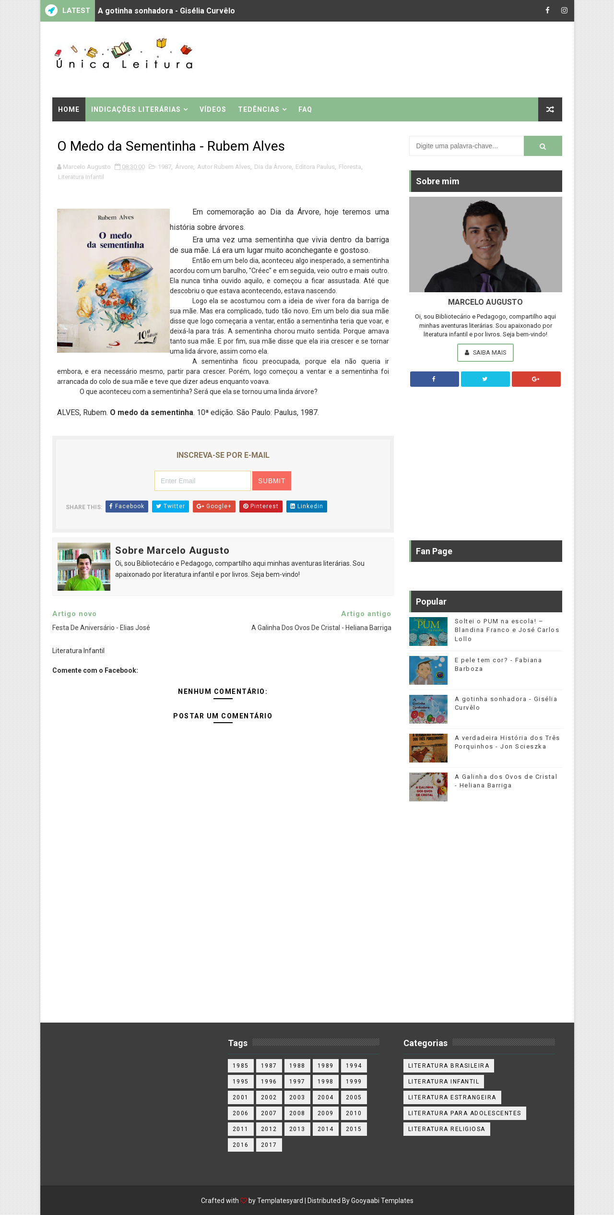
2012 (269, 1129)
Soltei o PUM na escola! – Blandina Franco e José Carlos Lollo (507, 630)
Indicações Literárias (136, 109)
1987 (164, 166)
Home (69, 109)
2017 (269, 1145)
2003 (297, 1097)
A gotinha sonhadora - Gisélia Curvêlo (166, 10)
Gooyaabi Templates (382, 1200)
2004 (326, 1097)
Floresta (350, 166)
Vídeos (213, 109)
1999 (354, 1081)
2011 (241, 1129)
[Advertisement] (386, 58)
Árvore (184, 166)
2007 (269, 1113)
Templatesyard (280, 1200)
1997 (297, 1081)
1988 (297, 1065)
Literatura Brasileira (449, 1065)
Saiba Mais (485, 352)
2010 (354, 1113)
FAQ (305, 109)
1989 (326, 1065)
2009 (326, 1113)
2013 (297, 1129)
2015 (354, 1129)
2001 (241, 1097)
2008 (297, 1113)
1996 (269, 1081)
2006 (241, 1113)
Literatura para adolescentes (464, 1113)
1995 (241, 1081)
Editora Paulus (315, 166)
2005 (354, 1097)
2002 (269, 1097)
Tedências (259, 109)
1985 (241, 1065)
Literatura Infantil (81, 176)
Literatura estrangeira (452, 1097)
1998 (326, 1081)
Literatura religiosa (446, 1129)
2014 (326, 1129)
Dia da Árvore (273, 166)
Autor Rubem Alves (223, 166)
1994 (354, 1065)
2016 (241, 1145)
